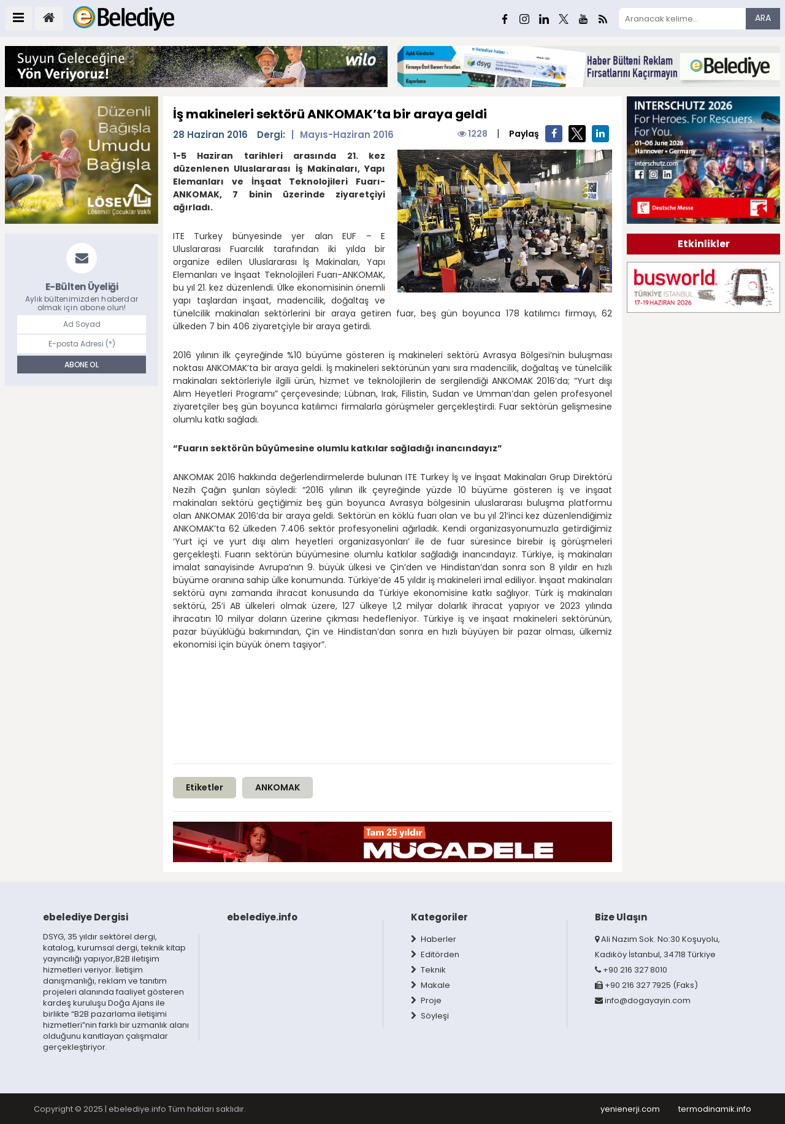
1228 (473, 134)
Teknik (428, 970)
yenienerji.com (630, 1109)
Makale (430, 985)
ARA (763, 18)
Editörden (435, 954)
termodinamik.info (714, 1109)
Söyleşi (430, 1016)
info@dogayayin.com (643, 1000)
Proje (426, 1000)
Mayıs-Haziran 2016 (347, 134)
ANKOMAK (277, 787)
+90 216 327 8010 (631, 970)
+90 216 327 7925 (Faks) (646, 985)
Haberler (433, 939)
